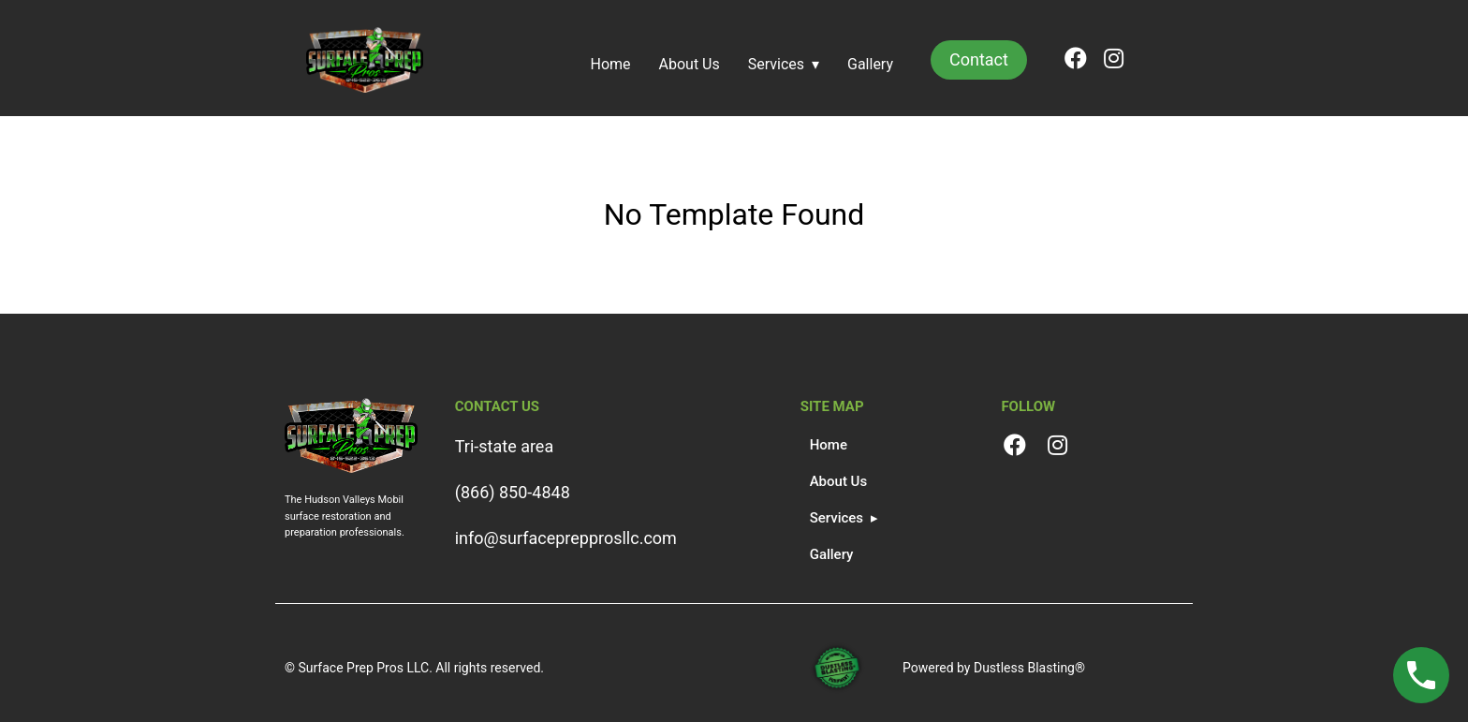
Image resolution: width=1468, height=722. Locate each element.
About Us (689, 64)
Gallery (870, 64)
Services (776, 64)
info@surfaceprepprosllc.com (566, 538)
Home (611, 64)
